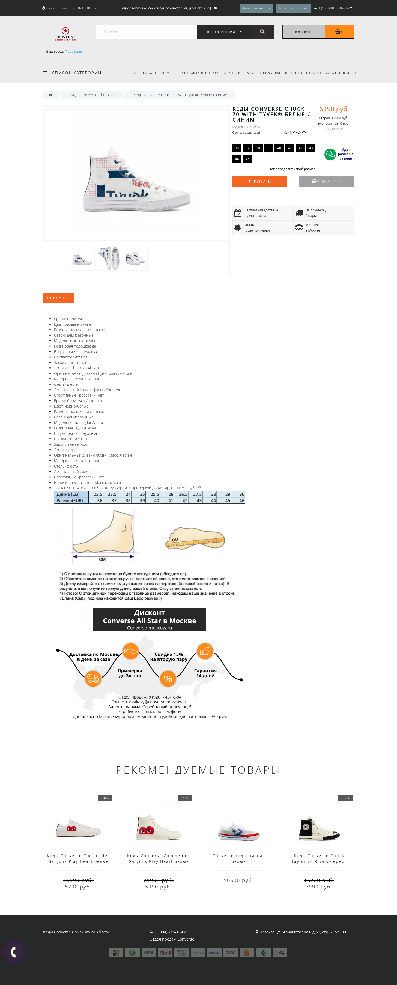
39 (269, 148)
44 (237, 159)
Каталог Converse (155, 73)
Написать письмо (293, 8)
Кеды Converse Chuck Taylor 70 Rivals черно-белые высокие (319, 861)
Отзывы (313, 73)
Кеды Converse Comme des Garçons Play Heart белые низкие (78, 861)
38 (258, 148)
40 (279, 148)
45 (247, 159)
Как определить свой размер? (293, 169)
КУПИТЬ (262, 181)
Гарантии (228, 73)
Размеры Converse (260, 73)
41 (290, 148)
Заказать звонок (256, 8)
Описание (58, 297)
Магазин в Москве (343, 73)
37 (247, 148)
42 (300, 148)
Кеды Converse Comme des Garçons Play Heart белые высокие (158, 861)
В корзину (326, 181)
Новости (292, 73)
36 (237, 148)
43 (311, 148)
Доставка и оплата (195, 73)
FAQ (129, 73)
